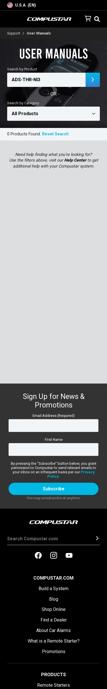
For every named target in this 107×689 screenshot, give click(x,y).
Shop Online (54, 609)
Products (53, 674)
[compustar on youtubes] (69, 556)
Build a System (53, 588)
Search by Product (22, 69)
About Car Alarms (53, 630)
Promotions (53, 651)
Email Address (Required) (54, 415)
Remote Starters (53, 685)
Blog (53, 599)
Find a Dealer (54, 620)
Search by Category (23, 103)
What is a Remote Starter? (54, 641)
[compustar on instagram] (53, 556)
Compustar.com (53, 578)
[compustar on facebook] (38, 556)
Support (13, 33)
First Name (53, 439)
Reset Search (55, 134)
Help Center (75, 160)
